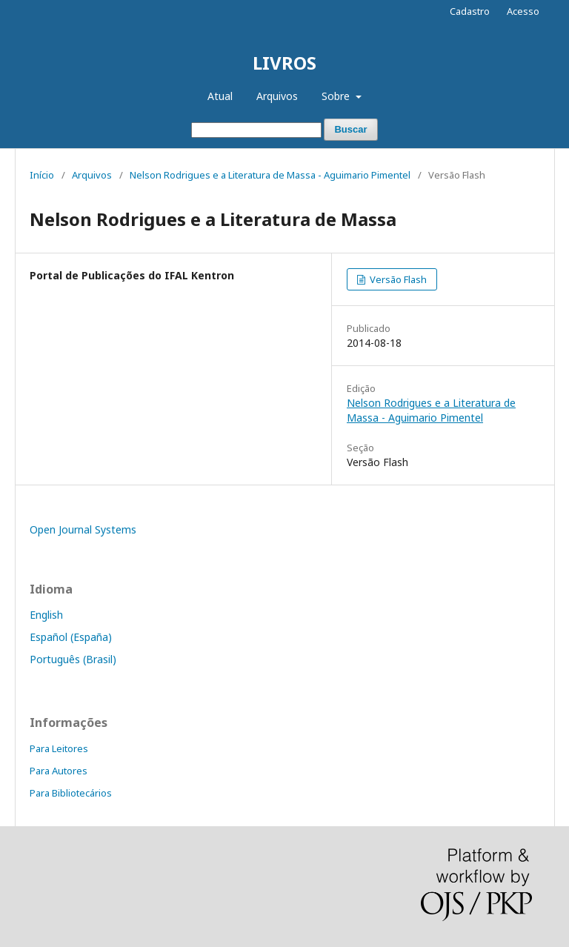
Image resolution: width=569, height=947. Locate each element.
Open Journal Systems (83, 529)
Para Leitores (59, 748)
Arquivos (277, 96)
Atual (220, 96)
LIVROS (284, 62)
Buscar (350, 129)
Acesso (523, 11)
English (46, 615)
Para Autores (58, 770)
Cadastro (470, 11)
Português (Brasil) (73, 659)
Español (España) (71, 637)
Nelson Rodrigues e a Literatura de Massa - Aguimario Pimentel (270, 175)
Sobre (337, 96)
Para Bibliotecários (71, 793)
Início (42, 175)
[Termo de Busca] (256, 130)
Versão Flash (397, 279)
